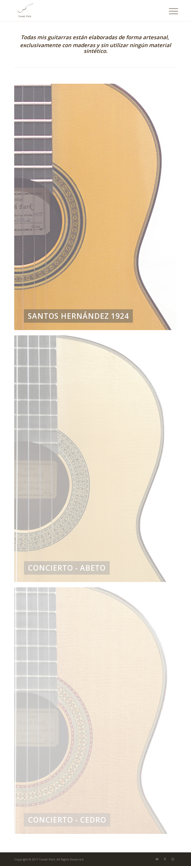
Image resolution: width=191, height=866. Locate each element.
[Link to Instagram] (173, 859)
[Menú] (169, 11)
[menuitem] (169, 11)
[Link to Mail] (157, 859)
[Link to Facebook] (165, 859)
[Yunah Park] (79, 10)
